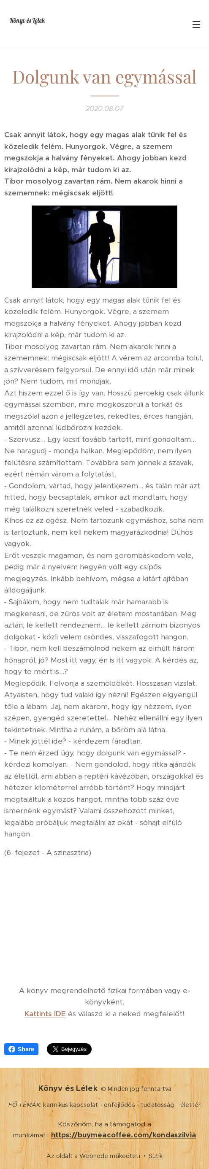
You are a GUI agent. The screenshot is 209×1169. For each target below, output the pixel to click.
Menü (196, 24)
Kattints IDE (45, 1013)
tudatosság (158, 1105)
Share (21, 1049)
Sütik (156, 1156)
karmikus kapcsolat (70, 1105)
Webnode (93, 1156)
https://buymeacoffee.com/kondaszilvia (123, 1135)
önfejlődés (120, 1105)
